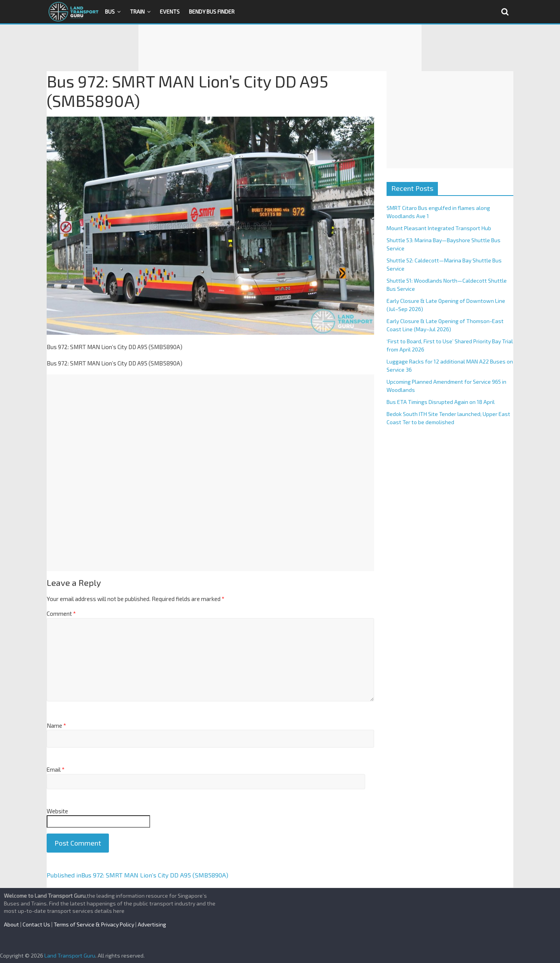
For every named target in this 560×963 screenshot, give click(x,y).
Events (170, 11)
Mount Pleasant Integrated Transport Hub (439, 228)
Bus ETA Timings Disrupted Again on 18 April (441, 401)
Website (57, 810)
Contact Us (36, 924)
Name (56, 725)
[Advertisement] (280, 47)
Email (56, 769)
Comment (61, 613)
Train (137, 11)
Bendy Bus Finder (211, 11)
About (11, 924)
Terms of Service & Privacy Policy (94, 924)
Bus (110, 11)
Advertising (152, 924)
